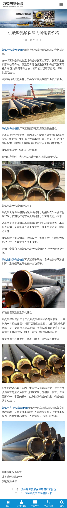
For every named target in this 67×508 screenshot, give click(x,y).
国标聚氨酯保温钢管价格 (38, 493)
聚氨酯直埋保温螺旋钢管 (15, 407)
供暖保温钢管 (9, 481)
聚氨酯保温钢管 (10, 128)
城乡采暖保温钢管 (12, 476)
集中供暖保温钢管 (12, 472)
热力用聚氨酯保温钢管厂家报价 (38, 489)
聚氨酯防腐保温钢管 (13, 259)
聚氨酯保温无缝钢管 (13, 49)
